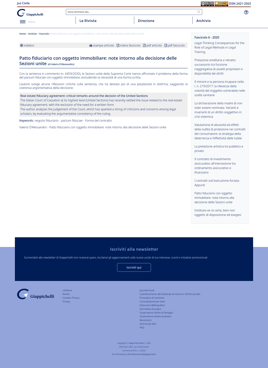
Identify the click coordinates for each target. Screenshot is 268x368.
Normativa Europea (150, 309)
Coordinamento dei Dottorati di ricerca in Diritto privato (170, 294)
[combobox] (134, 12)
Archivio (203, 21)
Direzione (146, 21)
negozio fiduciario (46, 120)
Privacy (66, 301)
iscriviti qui (134, 267)
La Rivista (88, 21)
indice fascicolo (130, 45)
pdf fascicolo (176, 45)
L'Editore (67, 290)
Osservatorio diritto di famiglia (156, 312)
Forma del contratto (98, 120)
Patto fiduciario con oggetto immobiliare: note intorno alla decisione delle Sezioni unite (214, 197)
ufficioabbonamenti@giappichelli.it (141, 354)
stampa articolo (103, 45)
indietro (29, 45)
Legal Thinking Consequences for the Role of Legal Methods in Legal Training (219, 47)
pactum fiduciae (72, 120)
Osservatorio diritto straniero (155, 316)
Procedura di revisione (152, 297)
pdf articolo (154, 45)
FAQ (142, 327)
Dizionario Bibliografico (152, 305)
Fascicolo (44, 33)
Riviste (66, 294)
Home (22, 33)
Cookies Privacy (71, 297)
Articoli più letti (148, 323)
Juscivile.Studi (147, 290)
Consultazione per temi (152, 301)
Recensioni (145, 320)
